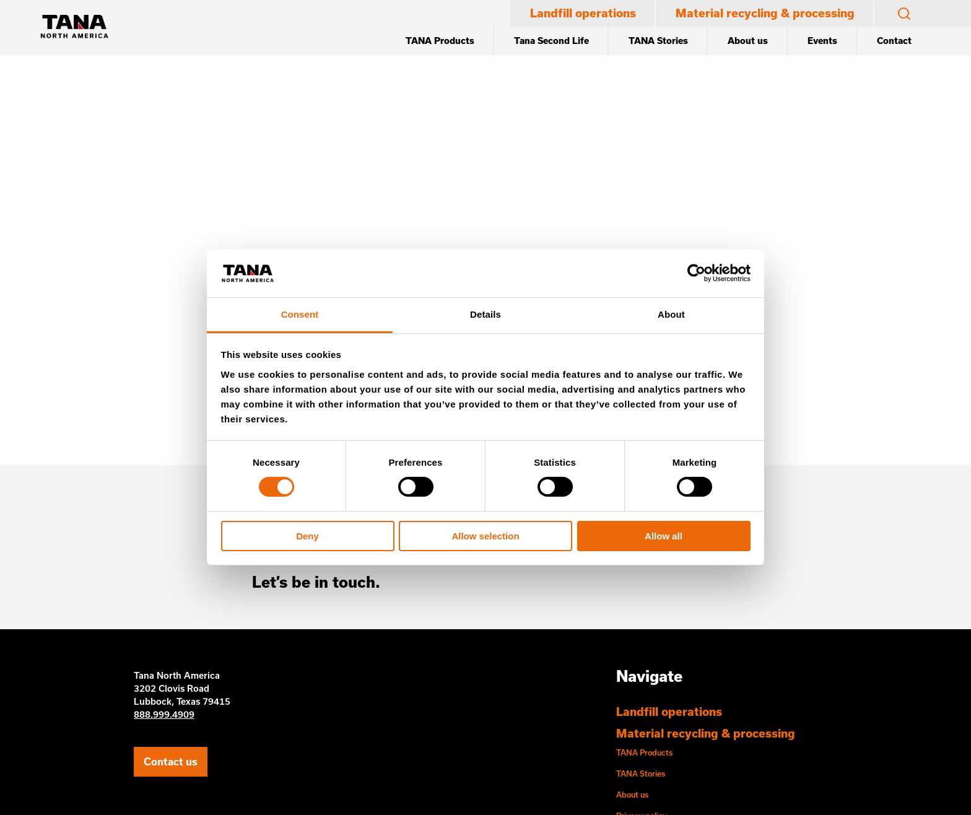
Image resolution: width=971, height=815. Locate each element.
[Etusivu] (74, 28)
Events (822, 40)
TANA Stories (658, 40)
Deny (307, 536)
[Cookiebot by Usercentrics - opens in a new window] (696, 273)
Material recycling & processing (765, 13)
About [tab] (671, 314)
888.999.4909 (164, 714)
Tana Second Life (551, 40)
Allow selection (485, 536)
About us (748, 40)
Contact (894, 40)
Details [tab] (485, 314)
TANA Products (440, 40)
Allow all (663, 536)
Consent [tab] (300, 314)
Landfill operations (583, 13)
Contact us (171, 761)
